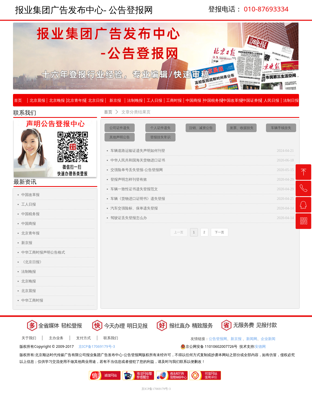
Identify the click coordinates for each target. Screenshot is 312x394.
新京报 (26, 243)
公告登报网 (218, 338)
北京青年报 (30, 233)
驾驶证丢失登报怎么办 (128, 218)
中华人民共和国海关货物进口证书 (137, 160)
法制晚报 (28, 272)
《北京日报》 (32, 262)
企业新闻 (268, 338)
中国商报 (28, 224)
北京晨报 (28, 291)
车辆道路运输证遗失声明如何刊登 (137, 151)
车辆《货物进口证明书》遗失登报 (137, 199)
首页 (108, 112)
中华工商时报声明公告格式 (43, 252)
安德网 (260, 346)
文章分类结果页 (136, 112)
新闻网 (251, 338)
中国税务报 (30, 214)
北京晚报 (28, 281)
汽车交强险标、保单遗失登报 (134, 208)
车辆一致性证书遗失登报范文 (134, 189)
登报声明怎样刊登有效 (128, 179)
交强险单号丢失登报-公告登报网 (136, 170)
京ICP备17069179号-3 (97, 346)
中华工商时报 (32, 300)
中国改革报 (30, 195)
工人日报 (28, 204)
